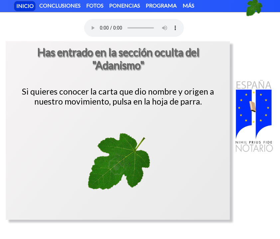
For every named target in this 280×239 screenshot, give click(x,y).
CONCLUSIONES (59, 5)
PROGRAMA (161, 5)
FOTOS (94, 5)
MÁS (188, 5)
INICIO (25, 5)
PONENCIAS (124, 5)
